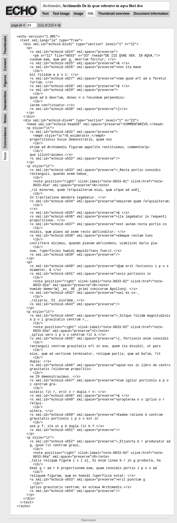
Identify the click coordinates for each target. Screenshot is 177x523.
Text (45, 14)
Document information (151, 14)
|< (21, 25)
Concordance (5, 137)
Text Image (61, 14)
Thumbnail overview (113, 14)
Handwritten (5, 100)
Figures (5, 81)
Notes (5, 118)
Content (5, 65)
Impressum (88, 520)
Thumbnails (5, 45)
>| (59, 25)
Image (78, 14)
